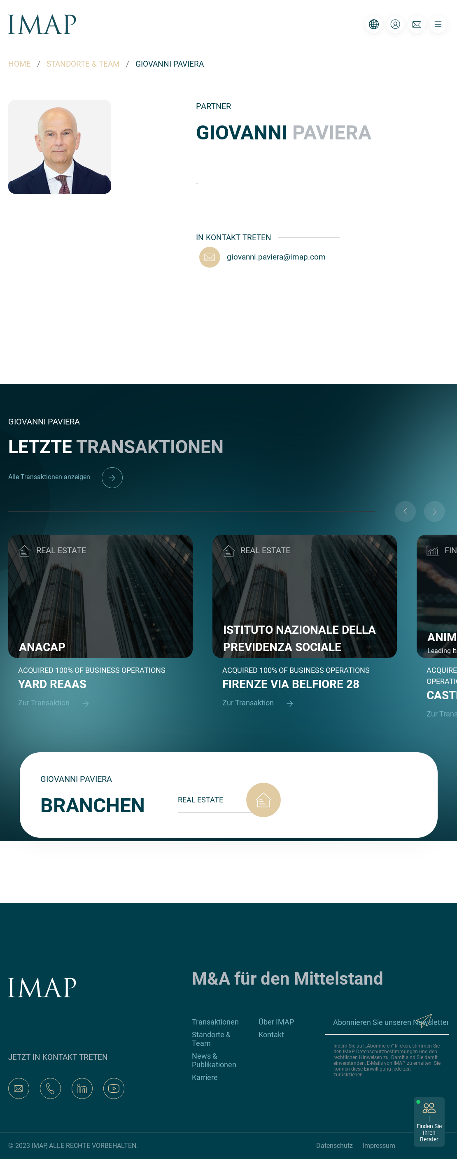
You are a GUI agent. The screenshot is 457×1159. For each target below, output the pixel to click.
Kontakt (271, 1034)
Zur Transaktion (57, 703)
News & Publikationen (214, 1060)
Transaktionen (215, 1022)
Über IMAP (276, 1022)
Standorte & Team (211, 1039)
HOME (19, 64)
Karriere (205, 1077)
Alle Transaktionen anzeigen (65, 477)
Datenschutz (334, 1146)
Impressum (379, 1146)
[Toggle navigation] (438, 24)
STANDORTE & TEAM (83, 64)
